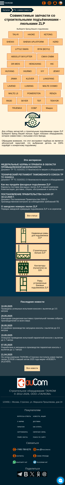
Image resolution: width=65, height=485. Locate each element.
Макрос (49, 108)
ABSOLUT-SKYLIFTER (21, 57)
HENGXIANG (35, 64)
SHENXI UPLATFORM (33, 42)
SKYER (24, 101)
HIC (52, 64)
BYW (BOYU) (44, 49)
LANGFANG (48, 79)
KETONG (48, 34)
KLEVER (30, 79)
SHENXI (10, 42)
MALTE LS (13, 93)
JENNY (56, 71)
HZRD (55, 42)
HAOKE (31, 34)
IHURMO (27, 71)
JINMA (14, 79)
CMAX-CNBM (47, 57)
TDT (39, 101)
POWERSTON (34, 93)
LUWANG (29, 86)
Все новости (32, 368)
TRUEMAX (17, 108)
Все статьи (32, 216)
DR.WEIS (15, 64)
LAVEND (12, 86)
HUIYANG (9, 71)
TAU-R (16, 34)
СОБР (34, 108)
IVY (42, 71)
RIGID (9, 101)
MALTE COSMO (50, 86)
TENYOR (54, 101)
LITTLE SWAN (21, 49)
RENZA (53, 93)
